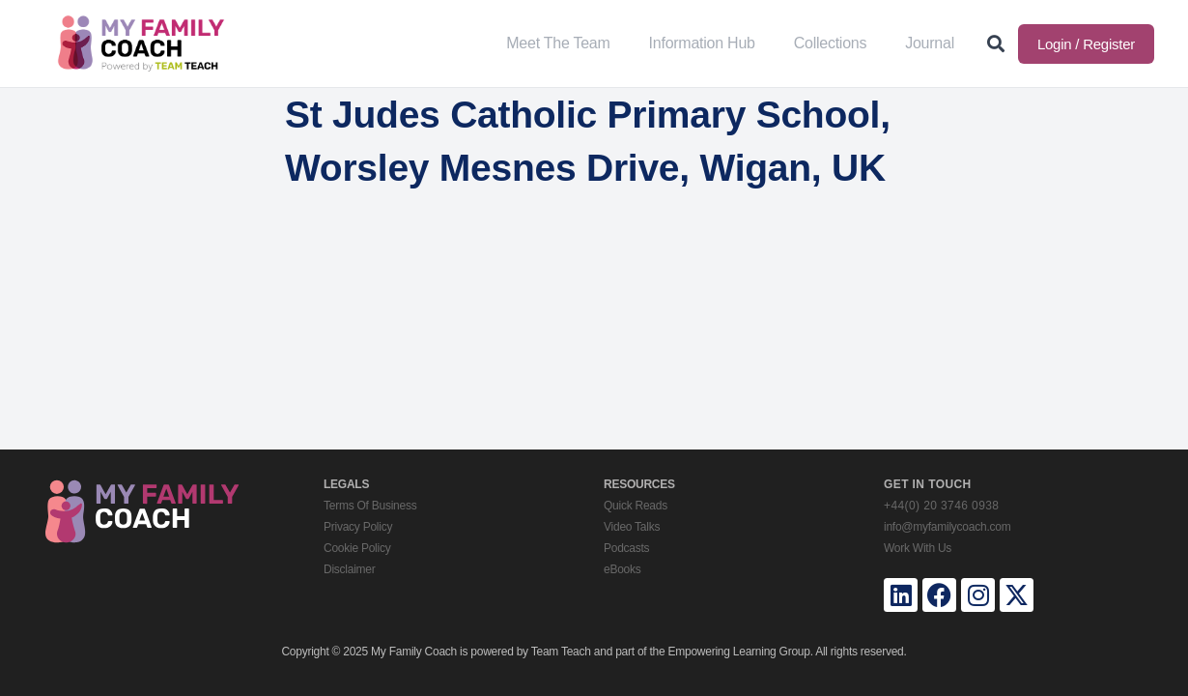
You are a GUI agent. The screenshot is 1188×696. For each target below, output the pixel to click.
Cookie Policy (357, 548)
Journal (929, 43)
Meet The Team (557, 43)
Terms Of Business (370, 505)
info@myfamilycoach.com (947, 527)
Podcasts (626, 548)
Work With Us (917, 548)
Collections (830, 43)
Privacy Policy (358, 527)
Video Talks (632, 527)
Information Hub (702, 43)
